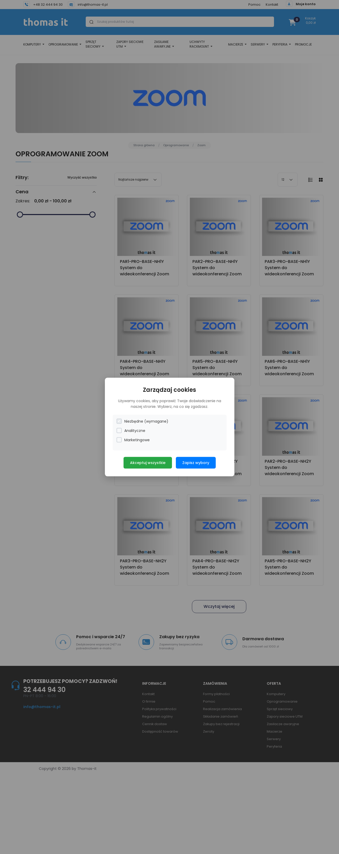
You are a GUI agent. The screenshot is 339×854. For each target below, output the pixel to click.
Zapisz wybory (195, 462)
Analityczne (131, 430)
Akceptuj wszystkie (147, 462)
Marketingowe (133, 440)
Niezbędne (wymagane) (142, 421)
